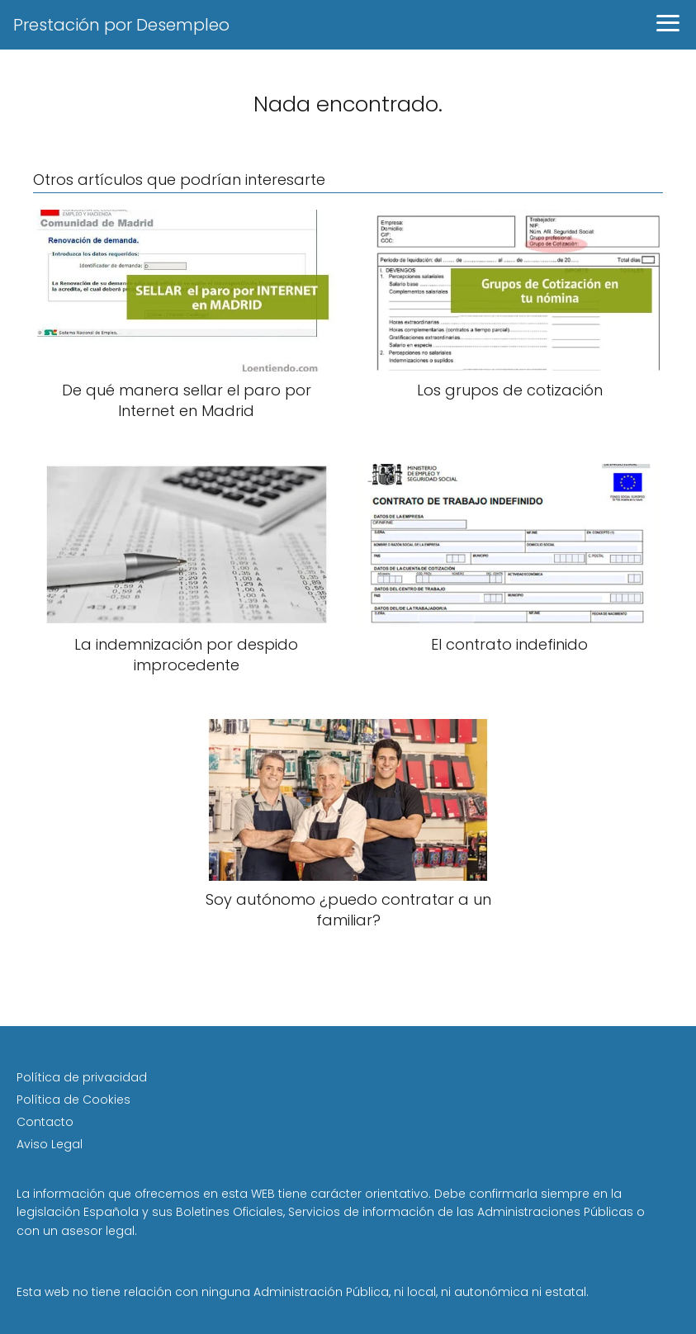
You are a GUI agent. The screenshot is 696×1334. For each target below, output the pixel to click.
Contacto (45, 1122)
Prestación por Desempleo (121, 24)
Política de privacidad (82, 1077)
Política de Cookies (73, 1099)
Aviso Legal (50, 1144)
